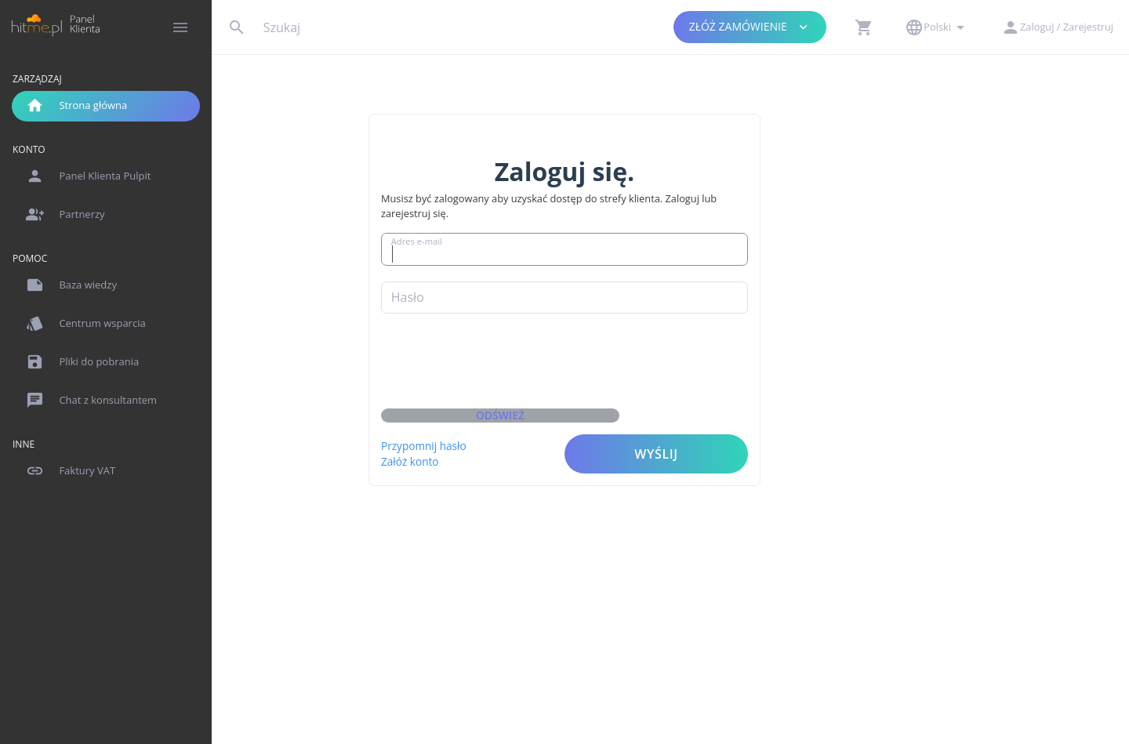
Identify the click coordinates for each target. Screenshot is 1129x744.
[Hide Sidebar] (180, 27)
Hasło (515, 285)
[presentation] (608, 366)
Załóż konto (518, 449)
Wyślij (764, 442)
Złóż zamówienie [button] (750, 27)
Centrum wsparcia (86, 323)
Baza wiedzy (71, 285)
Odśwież (607, 404)
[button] (864, 27)
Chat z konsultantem (91, 400)
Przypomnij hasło (532, 433)
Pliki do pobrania (82, 362)
